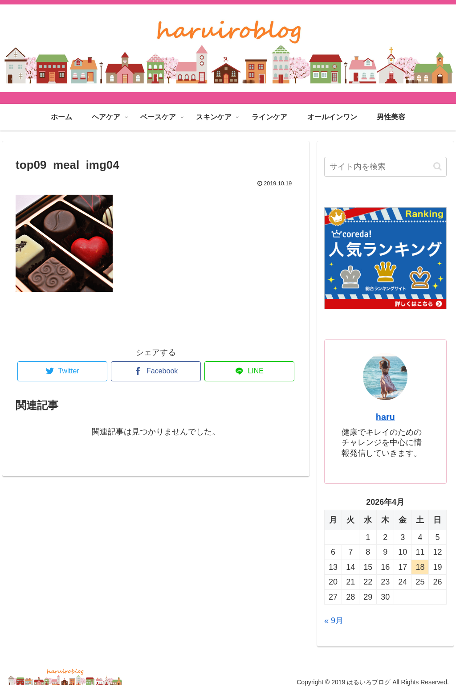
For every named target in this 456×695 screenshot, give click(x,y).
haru (385, 417)
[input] (385, 167)
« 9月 (333, 620)
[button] (437, 166)
